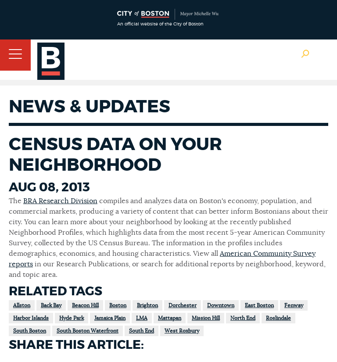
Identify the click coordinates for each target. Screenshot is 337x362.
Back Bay (51, 305)
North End (242, 318)
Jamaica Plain (109, 318)
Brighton (147, 305)
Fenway (293, 305)
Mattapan (169, 318)
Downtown (220, 305)
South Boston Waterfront (87, 330)
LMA (141, 318)
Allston (21, 305)
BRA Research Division (60, 200)
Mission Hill (206, 318)
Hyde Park (71, 318)
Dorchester (182, 305)
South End (141, 330)
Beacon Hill (85, 305)
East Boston (259, 305)
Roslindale (278, 318)
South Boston (29, 330)
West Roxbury (182, 330)
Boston (117, 305)
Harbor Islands (31, 318)
